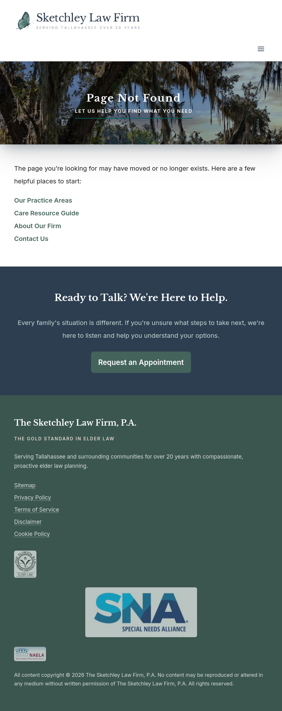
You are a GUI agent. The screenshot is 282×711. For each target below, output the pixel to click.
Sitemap (24, 485)
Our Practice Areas (43, 200)
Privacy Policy (32, 497)
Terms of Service (36, 509)
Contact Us (31, 239)
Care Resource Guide (46, 213)
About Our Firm (37, 226)
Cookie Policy (32, 533)
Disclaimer (28, 521)
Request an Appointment (141, 362)
